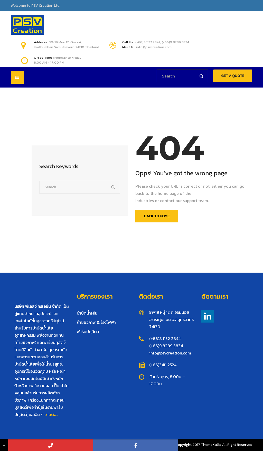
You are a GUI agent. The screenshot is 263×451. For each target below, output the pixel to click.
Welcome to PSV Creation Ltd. (35, 5)
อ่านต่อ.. (51, 414)
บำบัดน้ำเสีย (87, 313)
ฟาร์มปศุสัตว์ (88, 331)
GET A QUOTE (232, 76)
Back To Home (157, 216)
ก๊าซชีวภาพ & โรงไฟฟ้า (96, 322)
